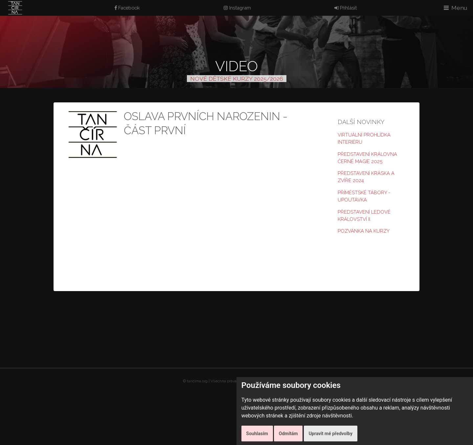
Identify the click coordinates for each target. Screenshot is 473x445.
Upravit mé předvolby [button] (330, 433)
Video (236, 66)
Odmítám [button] (288, 433)
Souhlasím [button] (257, 433)
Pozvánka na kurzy (364, 231)
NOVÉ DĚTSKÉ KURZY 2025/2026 (236, 78)
